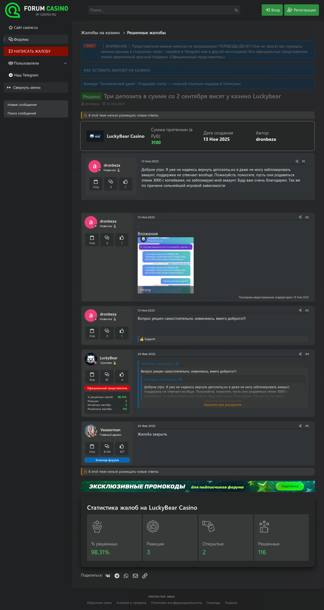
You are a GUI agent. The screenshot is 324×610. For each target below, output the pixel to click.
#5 (307, 426)
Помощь (213, 602)
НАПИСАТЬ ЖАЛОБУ (32, 51)
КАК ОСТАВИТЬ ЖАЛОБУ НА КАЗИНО (117, 70)
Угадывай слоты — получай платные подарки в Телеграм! (189, 83)
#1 (303, 161)
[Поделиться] (297, 161)
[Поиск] (164, 10)
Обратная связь (99, 602)
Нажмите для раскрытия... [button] (224, 404)
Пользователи (26, 63)
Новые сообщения (22, 104)
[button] (65, 63)
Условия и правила (131, 602)
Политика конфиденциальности (176, 602)
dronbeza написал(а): (157, 363)
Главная (231, 602)
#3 (307, 310)
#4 (307, 354)
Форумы (21, 39)
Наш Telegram (26, 74)
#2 (307, 217)
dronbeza (92, 104)
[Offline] (99, 170)
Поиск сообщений (22, 113)
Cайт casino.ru (26, 27)
